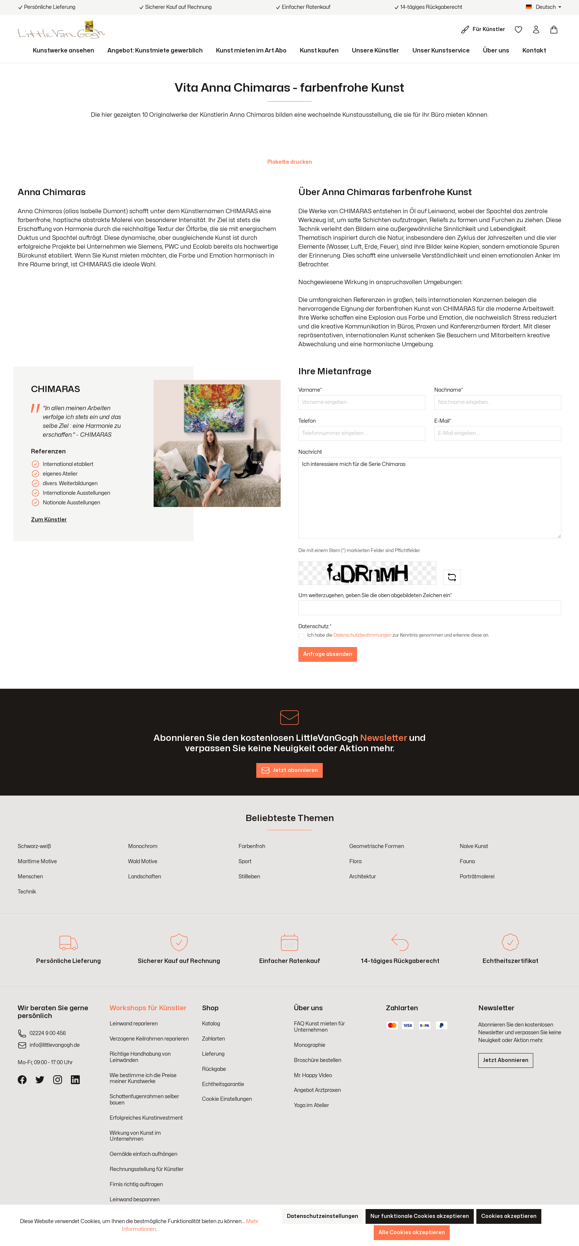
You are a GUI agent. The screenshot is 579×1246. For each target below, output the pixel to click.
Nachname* (448, 390)
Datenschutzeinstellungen (322, 1216)
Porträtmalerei (477, 876)
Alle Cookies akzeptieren (411, 1232)
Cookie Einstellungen (227, 1099)
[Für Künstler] (484, 29)
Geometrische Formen (376, 846)
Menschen (30, 876)
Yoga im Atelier (311, 1105)
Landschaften (144, 876)
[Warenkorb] (554, 29)
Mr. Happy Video (313, 1075)
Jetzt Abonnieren (505, 1060)
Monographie (309, 1045)
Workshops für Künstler (148, 1008)
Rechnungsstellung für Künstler (147, 1169)
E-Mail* (442, 421)
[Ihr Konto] (536, 29)
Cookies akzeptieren (509, 1216)
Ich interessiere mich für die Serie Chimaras (429, 497)
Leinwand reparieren (134, 1023)
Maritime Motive (37, 861)
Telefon (307, 421)
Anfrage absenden (327, 654)
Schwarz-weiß (34, 846)
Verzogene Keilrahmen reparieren (149, 1038)
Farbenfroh (252, 846)
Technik (27, 891)
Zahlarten (213, 1038)
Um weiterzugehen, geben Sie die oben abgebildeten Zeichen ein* (375, 595)
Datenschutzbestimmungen (362, 635)
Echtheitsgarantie (223, 1084)
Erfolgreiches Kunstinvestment (146, 1118)
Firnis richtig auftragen (136, 1184)
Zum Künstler (49, 519)
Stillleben (249, 876)
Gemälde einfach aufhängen (143, 1154)
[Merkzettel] (518, 29)
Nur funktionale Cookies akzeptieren (419, 1216)
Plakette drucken (289, 162)
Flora (355, 861)
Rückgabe (214, 1069)
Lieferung (213, 1054)
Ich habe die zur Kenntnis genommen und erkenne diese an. (398, 635)
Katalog (211, 1023)
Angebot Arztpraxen (317, 1090)
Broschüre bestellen (317, 1060)
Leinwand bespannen (135, 1199)
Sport (245, 861)
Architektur (362, 876)
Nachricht (310, 452)
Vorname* (310, 390)
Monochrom (143, 846)
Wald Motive (142, 861)
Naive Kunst (474, 846)
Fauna (467, 861)
